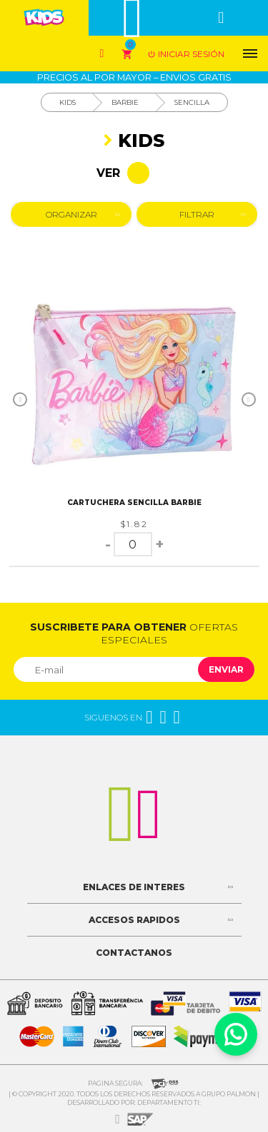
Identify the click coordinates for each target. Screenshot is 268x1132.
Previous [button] (20, 399)
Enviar (226, 669)
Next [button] (249, 399)
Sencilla (191, 102)
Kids (67, 102)
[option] (134, 384)
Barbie (125, 102)
